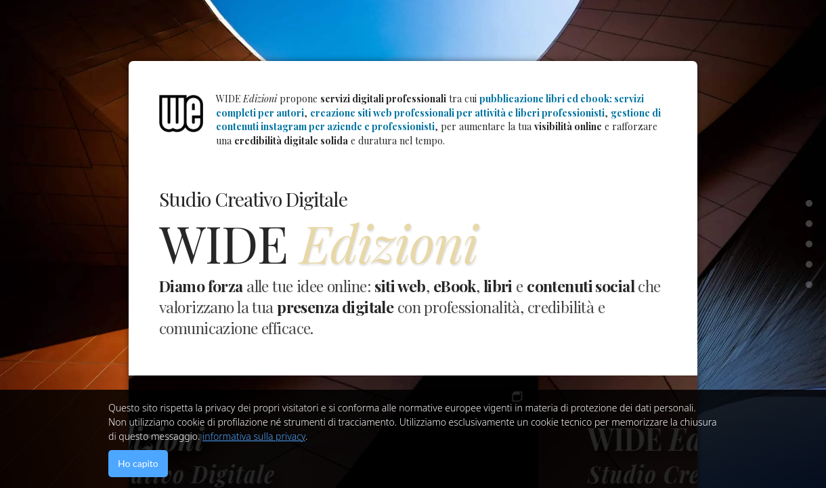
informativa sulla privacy (253, 436)
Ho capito (138, 463)
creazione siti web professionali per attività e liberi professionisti (457, 112)
